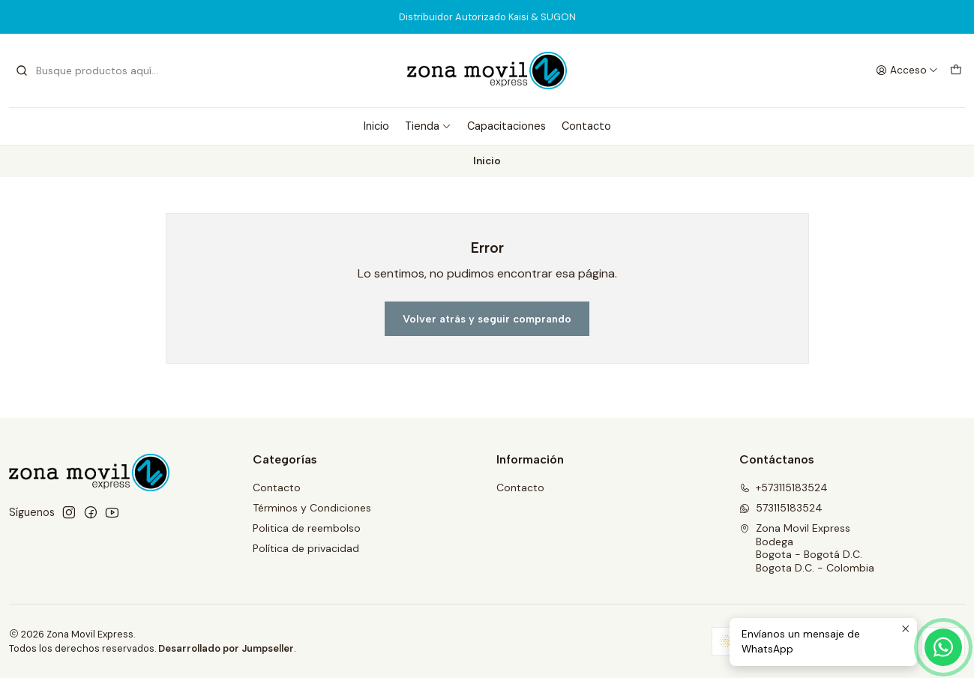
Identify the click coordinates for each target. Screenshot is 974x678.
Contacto (586, 126)
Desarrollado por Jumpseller (226, 648)
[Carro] (956, 70)
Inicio (376, 126)
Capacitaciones (506, 126)
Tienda (428, 126)
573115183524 (781, 507)
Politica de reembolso (307, 528)
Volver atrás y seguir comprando (487, 319)
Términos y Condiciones (312, 507)
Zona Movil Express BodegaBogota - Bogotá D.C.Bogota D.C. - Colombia (806, 547)
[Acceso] (907, 70)
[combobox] (91, 71)
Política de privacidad (306, 548)
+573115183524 (783, 487)
